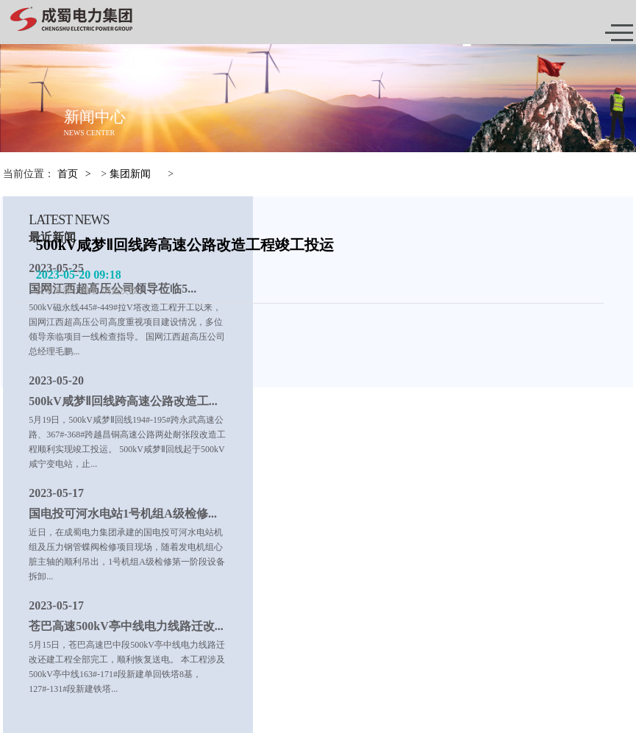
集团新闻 (130, 173)
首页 (67, 173)
